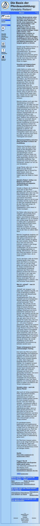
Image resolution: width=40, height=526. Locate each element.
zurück (2, 30)
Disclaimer (34, 518)
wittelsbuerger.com (24, 514)
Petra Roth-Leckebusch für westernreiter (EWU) (25, 455)
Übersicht (3, 21)
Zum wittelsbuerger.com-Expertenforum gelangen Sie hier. (27, 469)
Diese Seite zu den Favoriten (4, 37)
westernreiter (24, 474)
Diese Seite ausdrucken (3, 34)
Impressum (16, 518)
